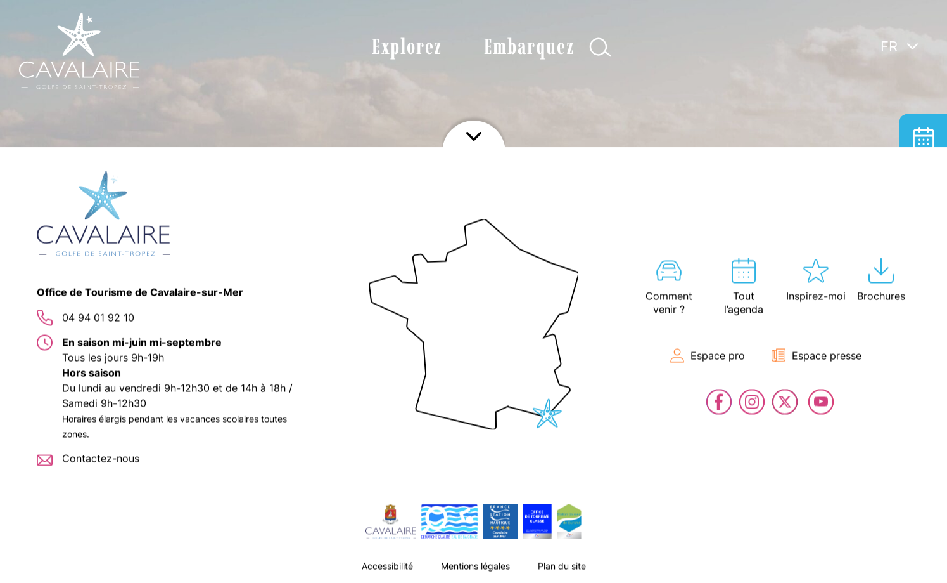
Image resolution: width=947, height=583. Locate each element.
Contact (923, 376)
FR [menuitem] (889, 46)
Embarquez (529, 47)
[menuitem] (899, 46)
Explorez (407, 47)
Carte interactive (923, 233)
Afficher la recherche (600, 47)
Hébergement (923, 185)
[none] (899, 75)
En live (923, 328)
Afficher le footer (473, 567)
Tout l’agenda (923, 138)
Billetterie (923, 281)
